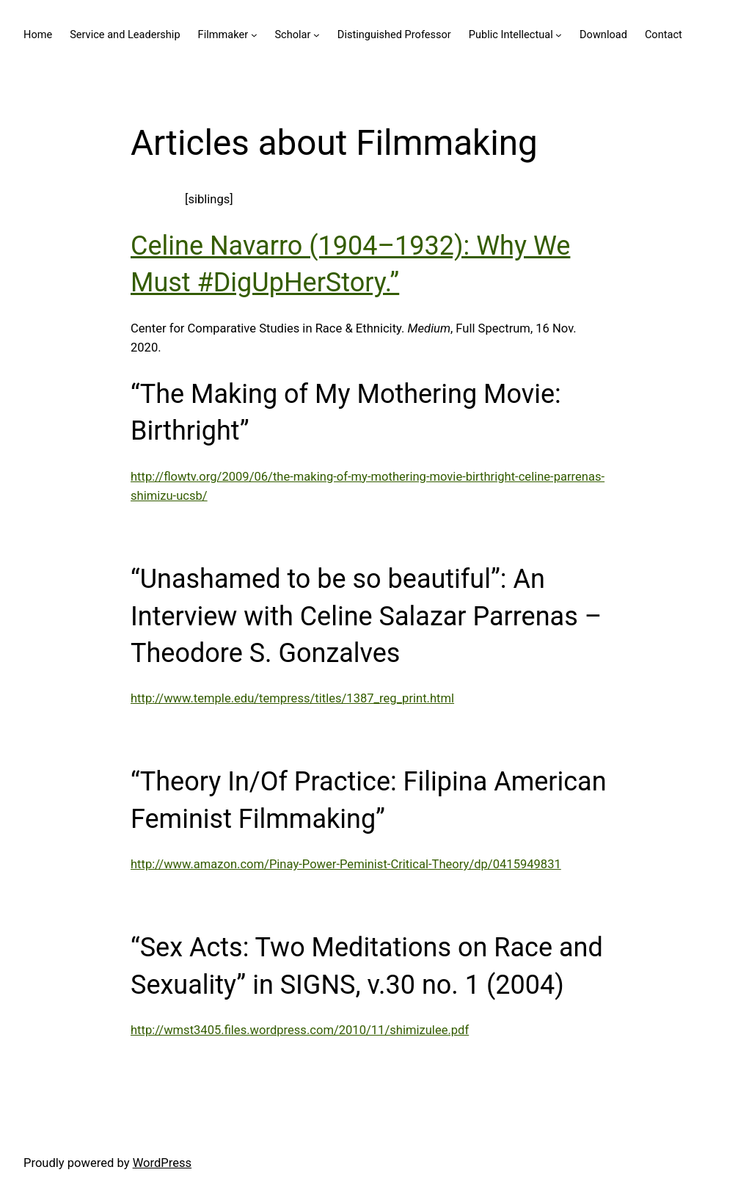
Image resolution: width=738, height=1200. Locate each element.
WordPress (162, 1163)
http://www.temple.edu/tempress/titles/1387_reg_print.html (292, 698)
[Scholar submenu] (316, 35)
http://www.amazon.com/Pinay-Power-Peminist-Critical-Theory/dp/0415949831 (346, 864)
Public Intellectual (511, 34)
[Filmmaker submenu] (254, 35)
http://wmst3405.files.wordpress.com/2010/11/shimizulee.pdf (300, 1030)
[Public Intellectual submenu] (558, 35)
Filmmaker (223, 34)
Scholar (292, 34)
